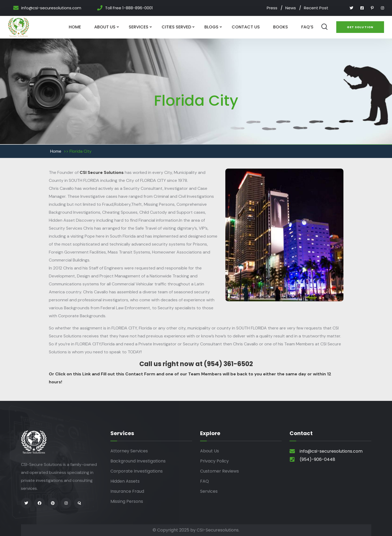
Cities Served (176, 27)
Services (138, 27)
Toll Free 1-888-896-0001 (129, 8)
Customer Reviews (219, 471)
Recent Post (316, 8)
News (290, 8)
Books (280, 27)
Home (75, 27)
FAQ (204, 481)
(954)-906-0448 (317, 459)
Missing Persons (126, 501)
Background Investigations (138, 461)
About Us (104, 27)
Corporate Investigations (136, 471)
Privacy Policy (214, 461)
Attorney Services (129, 451)
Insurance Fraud (127, 491)
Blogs (211, 27)
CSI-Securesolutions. (218, 530)
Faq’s (307, 27)
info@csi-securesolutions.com (51, 8)
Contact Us (246, 27)
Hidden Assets (125, 481)
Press (272, 8)
